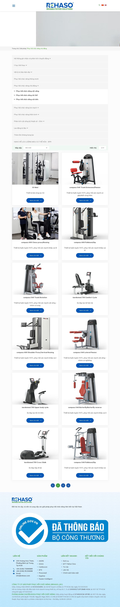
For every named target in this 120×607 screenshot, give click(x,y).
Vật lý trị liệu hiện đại (23, 72)
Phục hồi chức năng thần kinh (27, 114)
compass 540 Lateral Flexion (85, 352)
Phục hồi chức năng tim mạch (26, 107)
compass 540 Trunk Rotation (35, 297)
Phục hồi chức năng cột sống (26, 91)
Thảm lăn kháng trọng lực (24, 135)
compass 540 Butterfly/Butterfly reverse (85, 407)
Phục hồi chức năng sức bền (25, 99)
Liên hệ (66, 570)
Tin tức (65, 567)
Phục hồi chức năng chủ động (26, 85)
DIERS (41, 561)
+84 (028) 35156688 (24, 571)
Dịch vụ (66, 561)
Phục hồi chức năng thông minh (26, 79)
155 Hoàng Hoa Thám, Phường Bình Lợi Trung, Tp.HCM (25, 563)
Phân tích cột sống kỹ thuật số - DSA (29, 121)
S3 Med (35, 187)
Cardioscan (43, 567)
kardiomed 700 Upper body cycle (35, 407)
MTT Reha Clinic (69, 564)
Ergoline (42, 576)
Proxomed (43, 573)
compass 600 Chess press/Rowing (35, 242)
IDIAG (41, 564)
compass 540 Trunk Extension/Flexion (84, 187)
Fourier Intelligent (45, 579)
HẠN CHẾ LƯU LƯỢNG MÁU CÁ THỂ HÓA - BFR (32, 142)
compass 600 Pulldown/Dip (85, 242)
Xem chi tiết (34, 200)
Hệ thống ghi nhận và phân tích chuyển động (32, 58)
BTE (40, 570)
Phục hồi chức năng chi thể (25, 95)
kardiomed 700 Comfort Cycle (85, 297)
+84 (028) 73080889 (24, 569)
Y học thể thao (21, 65)
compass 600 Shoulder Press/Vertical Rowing (35, 352)
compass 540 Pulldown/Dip (85, 462)
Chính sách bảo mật (71, 573)
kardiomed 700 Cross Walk (35, 462)
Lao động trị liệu (21, 128)
